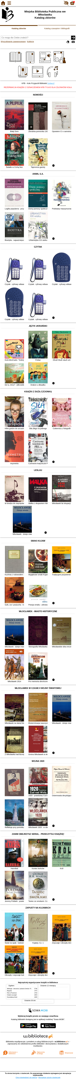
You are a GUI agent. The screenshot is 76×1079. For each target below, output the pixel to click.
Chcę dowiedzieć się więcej (26, 1077)
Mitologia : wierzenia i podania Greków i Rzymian (21, 988)
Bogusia (9, 990)
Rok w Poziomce (12, 993)
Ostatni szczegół (12, 995)
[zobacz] (51, 83)
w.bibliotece (61, 1042)
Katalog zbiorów (19, 28)
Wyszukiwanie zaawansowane (13, 42)
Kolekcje (30, 42)
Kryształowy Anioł (12, 997)
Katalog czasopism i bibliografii (57, 28)
